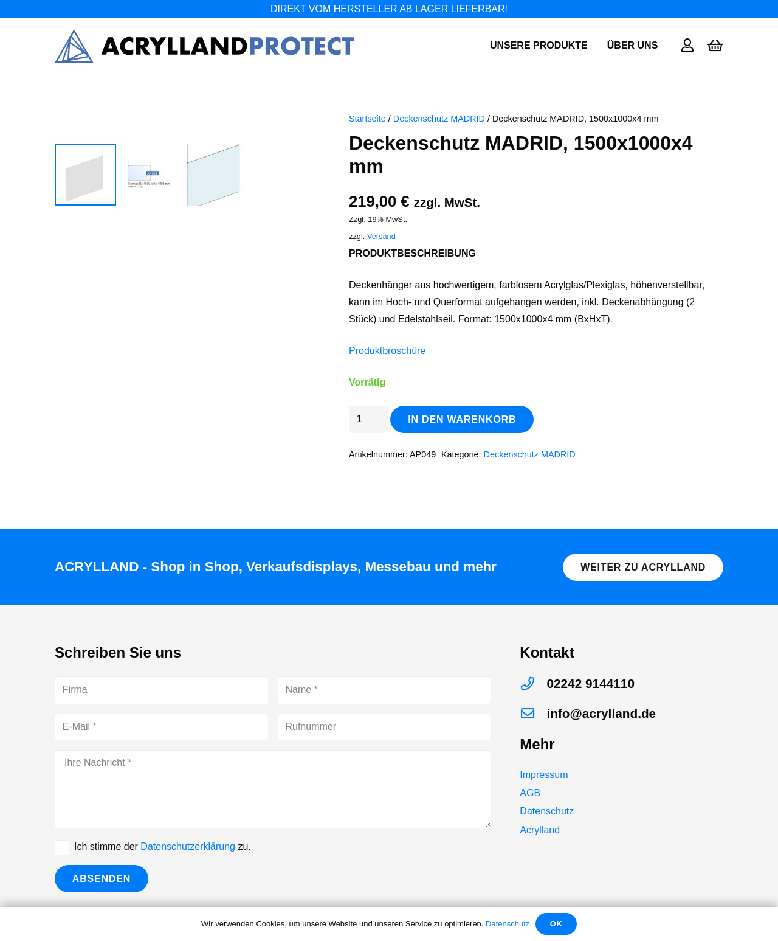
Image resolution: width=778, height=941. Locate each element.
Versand (381, 236)
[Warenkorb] (715, 45)
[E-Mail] (161, 727)
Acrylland (540, 830)
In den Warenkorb (462, 419)
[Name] (384, 690)
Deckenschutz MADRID (439, 118)
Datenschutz (547, 811)
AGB (530, 793)
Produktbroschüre (387, 350)
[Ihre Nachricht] (273, 789)
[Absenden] (101, 878)
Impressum (544, 774)
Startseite (367, 118)
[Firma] (161, 690)
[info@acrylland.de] (533, 713)
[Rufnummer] (384, 727)
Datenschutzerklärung (187, 846)
